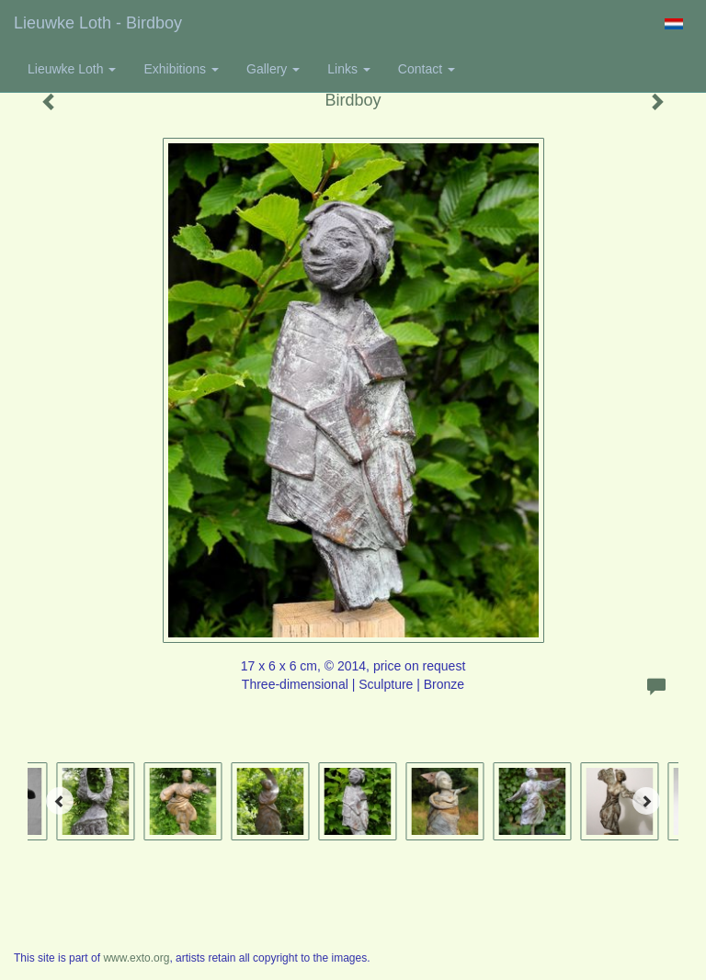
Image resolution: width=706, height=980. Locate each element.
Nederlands (673, 23)
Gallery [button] (273, 69)
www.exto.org (136, 958)
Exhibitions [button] (181, 69)
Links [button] (348, 69)
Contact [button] (426, 69)
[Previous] (60, 801)
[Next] (646, 801)
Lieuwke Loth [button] (72, 69)
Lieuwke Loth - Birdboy (98, 23)
